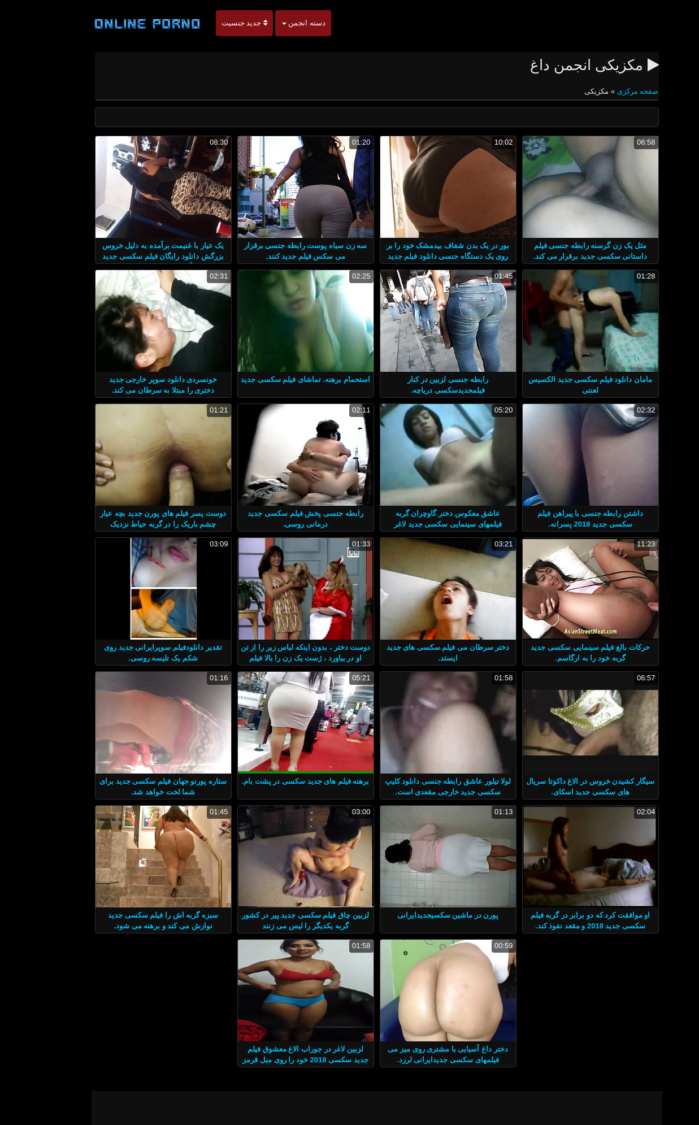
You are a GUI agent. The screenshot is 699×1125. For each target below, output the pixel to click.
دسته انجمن (276, 23)
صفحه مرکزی (609, 91)
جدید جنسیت (217, 23)
